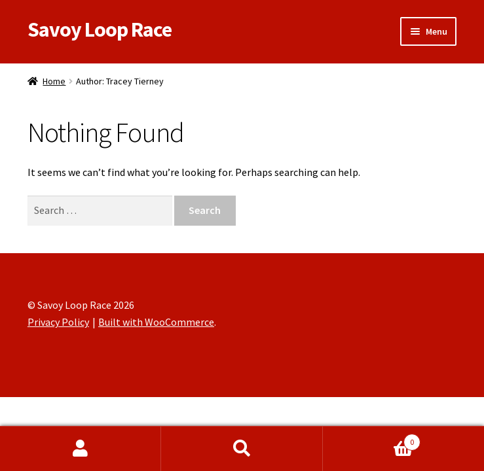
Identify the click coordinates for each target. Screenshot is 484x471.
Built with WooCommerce (156, 321)
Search (241, 449)
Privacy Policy (58, 321)
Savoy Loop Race (100, 29)
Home (54, 81)
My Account (80, 449)
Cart (371, 439)
